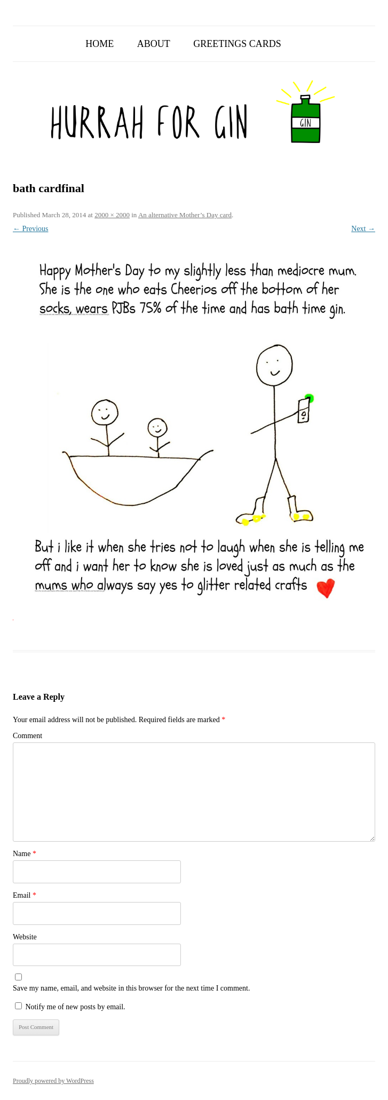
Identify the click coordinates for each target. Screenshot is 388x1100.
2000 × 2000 (112, 215)
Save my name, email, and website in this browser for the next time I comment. (131, 988)
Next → (363, 229)
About (153, 43)
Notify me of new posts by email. (75, 1007)
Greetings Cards (237, 43)
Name (24, 854)
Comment (27, 736)
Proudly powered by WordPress (53, 1081)
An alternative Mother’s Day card (185, 215)
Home (99, 43)
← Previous (31, 229)
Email (24, 895)
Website (25, 937)
